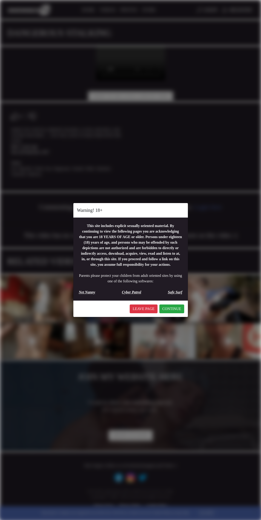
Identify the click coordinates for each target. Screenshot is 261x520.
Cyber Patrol (131, 292)
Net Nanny (87, 292)
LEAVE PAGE (144, 309)
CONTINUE (171, 309)
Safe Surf (175, 292)
